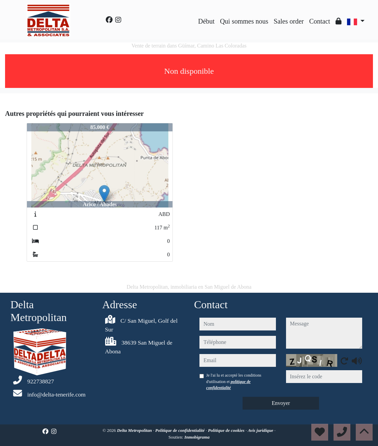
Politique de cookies (227, 430)
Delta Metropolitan (135, 430)
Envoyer (281, 403)
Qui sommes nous (244, 21)
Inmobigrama (197, 437)
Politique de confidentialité (180, 430)
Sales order (289, 21)
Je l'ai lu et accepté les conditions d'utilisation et (233, 381)
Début (206, 21)
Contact (319, 21)
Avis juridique (261, 430)
